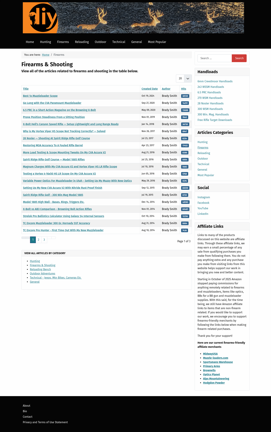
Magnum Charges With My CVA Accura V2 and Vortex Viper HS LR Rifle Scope (70, 166)
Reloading (82, 42)
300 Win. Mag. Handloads (213, 114)
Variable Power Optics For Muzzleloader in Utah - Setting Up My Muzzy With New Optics (77, 180)
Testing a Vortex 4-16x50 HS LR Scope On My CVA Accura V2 (59, 173)
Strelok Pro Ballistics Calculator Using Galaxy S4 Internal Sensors (63, 216)
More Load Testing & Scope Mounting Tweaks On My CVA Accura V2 (64, 152)
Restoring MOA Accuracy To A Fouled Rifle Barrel (53, 145)
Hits (183, 88)
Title (26, 88)
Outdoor (100, 42)
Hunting (45, 42)
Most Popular (157, 42)
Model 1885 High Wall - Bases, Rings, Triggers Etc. (53, 202)
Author (166, 88)
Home (30, 42)
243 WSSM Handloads (211, 87)
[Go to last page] (53, 238)
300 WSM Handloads (210, 109)
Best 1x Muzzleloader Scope (40, 95)
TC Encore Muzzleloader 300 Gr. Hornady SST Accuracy (56, 223)
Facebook (203, 202)
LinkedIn (203, 213)
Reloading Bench (40, 269)
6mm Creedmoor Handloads (215, 81)
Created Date (150, 88)
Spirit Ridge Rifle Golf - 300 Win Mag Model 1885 (53, 195)
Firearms (63, 42)
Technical (118, 42)
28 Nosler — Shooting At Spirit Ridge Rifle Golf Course (56, 138)
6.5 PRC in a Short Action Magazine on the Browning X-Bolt (59, 110)
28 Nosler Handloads (211, 103)
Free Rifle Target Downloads (215, 120)
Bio (25, 411)
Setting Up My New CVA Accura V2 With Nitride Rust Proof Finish (62, 187)
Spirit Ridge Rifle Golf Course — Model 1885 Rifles (54, 159)
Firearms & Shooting (42, 265)
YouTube (203, 208)
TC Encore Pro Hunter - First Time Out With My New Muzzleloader (63, 230)
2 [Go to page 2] (38, 239)
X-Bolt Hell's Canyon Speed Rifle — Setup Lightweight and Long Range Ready (71, 124)
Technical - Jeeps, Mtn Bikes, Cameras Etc (56, 277)
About (26, 405)
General (136, 42)
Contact (27, 416)
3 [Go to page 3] (44, 239)
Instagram (204, 197)
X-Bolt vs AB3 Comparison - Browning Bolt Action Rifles (57, 209)
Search (239, 58)
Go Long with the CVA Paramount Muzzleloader (52, 103)
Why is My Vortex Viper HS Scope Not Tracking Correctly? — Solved (64, 131)
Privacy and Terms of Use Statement (45, 422)
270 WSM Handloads (210, 98)
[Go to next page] (49, 238)
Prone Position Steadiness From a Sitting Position (54, 117)
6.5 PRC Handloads (209, 92)
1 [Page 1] (33, 239)
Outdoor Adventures (42, 273)
